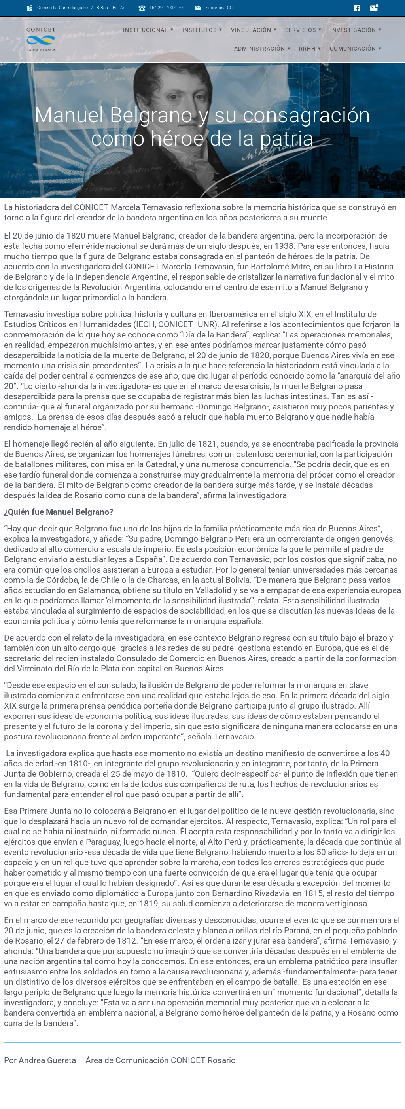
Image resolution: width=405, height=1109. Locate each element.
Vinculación (251, 30)
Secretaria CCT (220, 7)
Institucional (145, 30)
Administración (259, 48)
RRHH (307, 48)
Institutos (199, 30)
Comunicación (353, 48)
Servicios (300, 30)
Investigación (353, 30)
